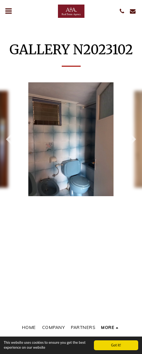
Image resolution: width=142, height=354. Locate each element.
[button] (8, 10)
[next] (130, 139)
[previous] (11, 139)
